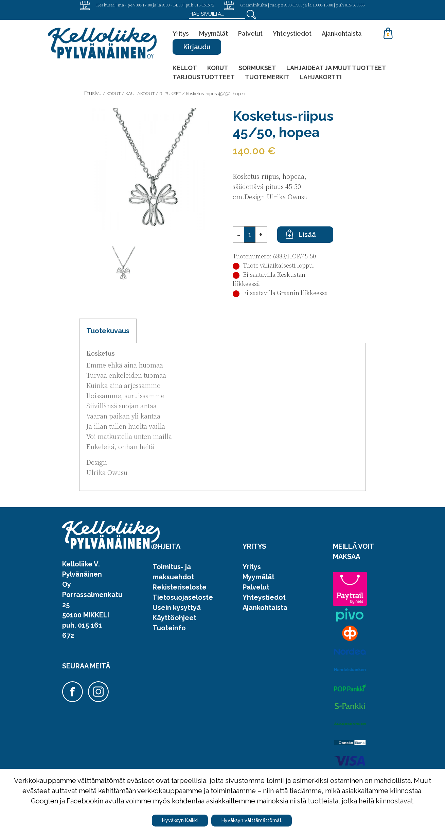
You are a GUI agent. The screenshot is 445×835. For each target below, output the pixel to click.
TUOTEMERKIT (267, 77)
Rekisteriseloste (180, 587)
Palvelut (250, 33)
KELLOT (185, 67)
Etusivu (93, 93)
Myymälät (213, 33)
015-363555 (354, 4)
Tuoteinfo (169, 628)
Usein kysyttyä (177, 607)
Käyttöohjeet (174, 618)
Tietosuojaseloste (183, 597)
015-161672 (204, 4)
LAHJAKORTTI (321, 77)
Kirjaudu (197, 47)
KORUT (217, 67)
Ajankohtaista (342, 33)
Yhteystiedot (292, 33)
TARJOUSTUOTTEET (204, 77)
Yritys (181, 33)
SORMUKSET (257, 67)
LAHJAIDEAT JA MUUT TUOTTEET (336, 67)
